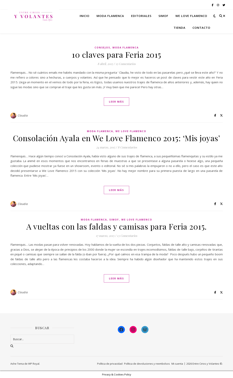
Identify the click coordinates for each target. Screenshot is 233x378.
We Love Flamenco (191, 16)
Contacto (201, 28)
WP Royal (33, 363)
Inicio (84, 16)
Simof (163, 16)
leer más (116, 101)
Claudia (23, 115)
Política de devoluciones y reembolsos (147, 363)
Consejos (102, 47)
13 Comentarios (127, 236)
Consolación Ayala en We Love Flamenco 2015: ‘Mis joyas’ (116, 138)
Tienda (179, 28)
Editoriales (141, 16)
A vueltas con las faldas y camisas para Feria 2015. (116, 226)
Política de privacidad (109, 363)
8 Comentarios (127, 147)
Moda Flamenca (125, 47)
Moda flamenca (110, 16)
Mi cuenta (177, 363)
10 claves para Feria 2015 (116, 54)
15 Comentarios (126, 64)
